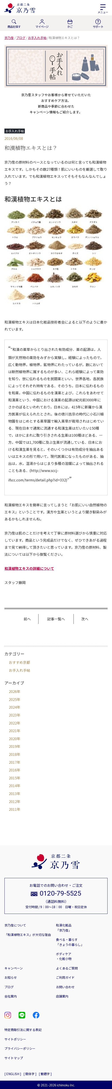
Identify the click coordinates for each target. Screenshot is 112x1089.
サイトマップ (13, 1058)
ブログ (9, 987)
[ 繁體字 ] (45, 1074)
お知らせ (10, 977)
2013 (13, 793)
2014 (13, 785)
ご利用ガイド (65, 977)
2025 (13, 699)
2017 (13, 762)
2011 (13, 809)
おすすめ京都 (19, 662)
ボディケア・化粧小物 (63, 956)
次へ (84, 618)
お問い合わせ (65, 987)
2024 (13, 707)
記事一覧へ (56, 618)
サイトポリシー (15, 1039)
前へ (27, 618)
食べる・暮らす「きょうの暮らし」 (70, 942)
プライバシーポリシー (19, 1048)
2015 (13, 777)
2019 (13, 746)
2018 (13, 754)
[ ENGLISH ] (12, 1074)
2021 (13, 730)
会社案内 (10, 996)
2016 (13, 770)
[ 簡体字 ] (30, 1074)
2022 (13, 723)
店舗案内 (62, 996)
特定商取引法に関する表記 (23, 1029)
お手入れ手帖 (19, 670)
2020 (13, 738)
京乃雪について (15, 925)
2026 (13, 691)
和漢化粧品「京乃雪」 (63, 927)
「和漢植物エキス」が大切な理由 (27, 934)
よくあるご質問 (67, 968)
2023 (13, 715)
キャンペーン (13, 968)
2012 (13, 801)
